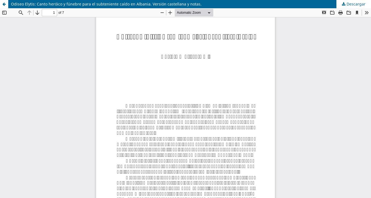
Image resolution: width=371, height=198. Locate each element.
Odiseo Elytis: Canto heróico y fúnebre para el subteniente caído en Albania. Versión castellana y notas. (106, 4)
